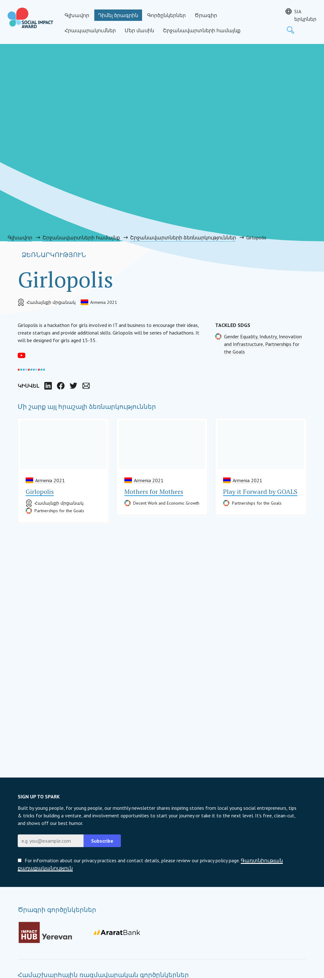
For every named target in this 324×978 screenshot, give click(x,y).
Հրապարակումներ (90, 30)
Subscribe (102, 841)
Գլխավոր (77, 15)
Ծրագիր (206, 15)
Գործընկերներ (166, 15)
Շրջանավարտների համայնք (201, 30)
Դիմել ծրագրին (118, 15)
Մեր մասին (139, 30)
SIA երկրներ (305, 15)
